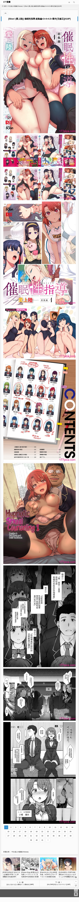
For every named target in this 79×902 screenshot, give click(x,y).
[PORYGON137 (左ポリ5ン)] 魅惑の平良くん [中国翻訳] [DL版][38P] (11, 874)
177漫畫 (6, 2)
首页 (4, 6)
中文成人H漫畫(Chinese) (15, 6)
